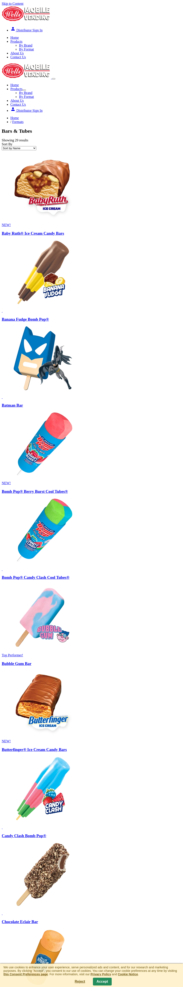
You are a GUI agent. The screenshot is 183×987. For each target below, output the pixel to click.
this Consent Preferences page (25, 974)
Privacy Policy (101, 974)
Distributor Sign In (26, 30)
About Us (17, 53)
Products (16, 41)
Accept (102, 981)
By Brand (25, 45)
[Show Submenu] (24, 90)
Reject (80, 981)
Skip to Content (12, 3)
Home (14, 37)
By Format (26, 49)
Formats (17, 122)
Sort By (7, 144)
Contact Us (18, 57)
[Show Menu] (53, 78)
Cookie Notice (128, 974)
